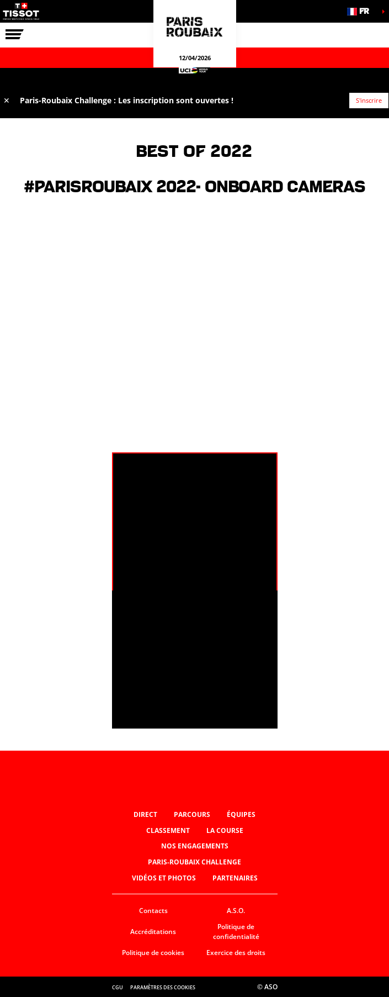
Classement (168, 830)
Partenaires (235, 878)
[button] (361, 11)
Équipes (241, 814)
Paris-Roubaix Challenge (194, 862)
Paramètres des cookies (162, 987)
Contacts (153, 910)
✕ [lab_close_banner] (6, 100)
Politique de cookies (153, 952)
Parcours (192, 814)
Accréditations (153, 931)
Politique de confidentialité (236, 932)
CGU (117, 987)
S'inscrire (369, 100)
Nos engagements (194, 846)
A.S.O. (236, 910)
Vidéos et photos (164, 878)
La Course (224, 830)
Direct (145, 814)
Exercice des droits (235, 952)
